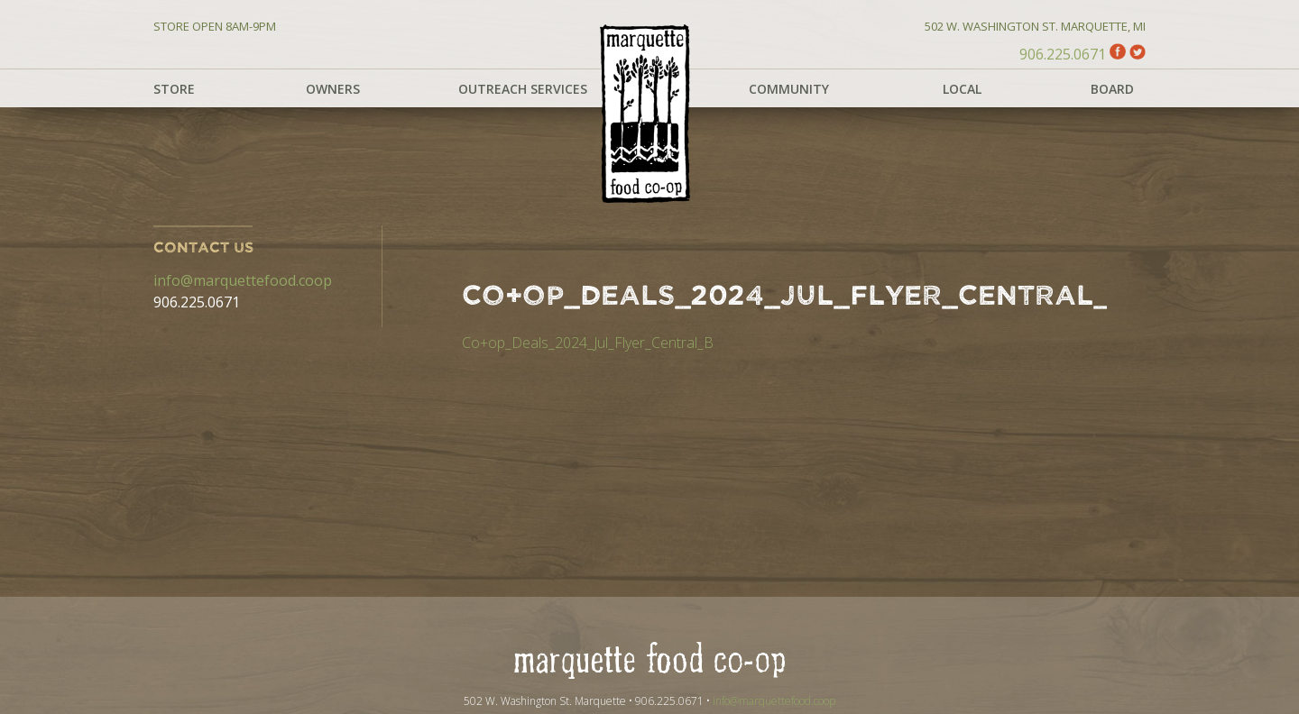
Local (962, 88)
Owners (333, 88)
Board (1112, 88)
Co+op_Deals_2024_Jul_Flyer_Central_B (588, 342)
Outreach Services (522, 88)
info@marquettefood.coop (242, 280)
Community (789, 88)
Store (174, 88)
